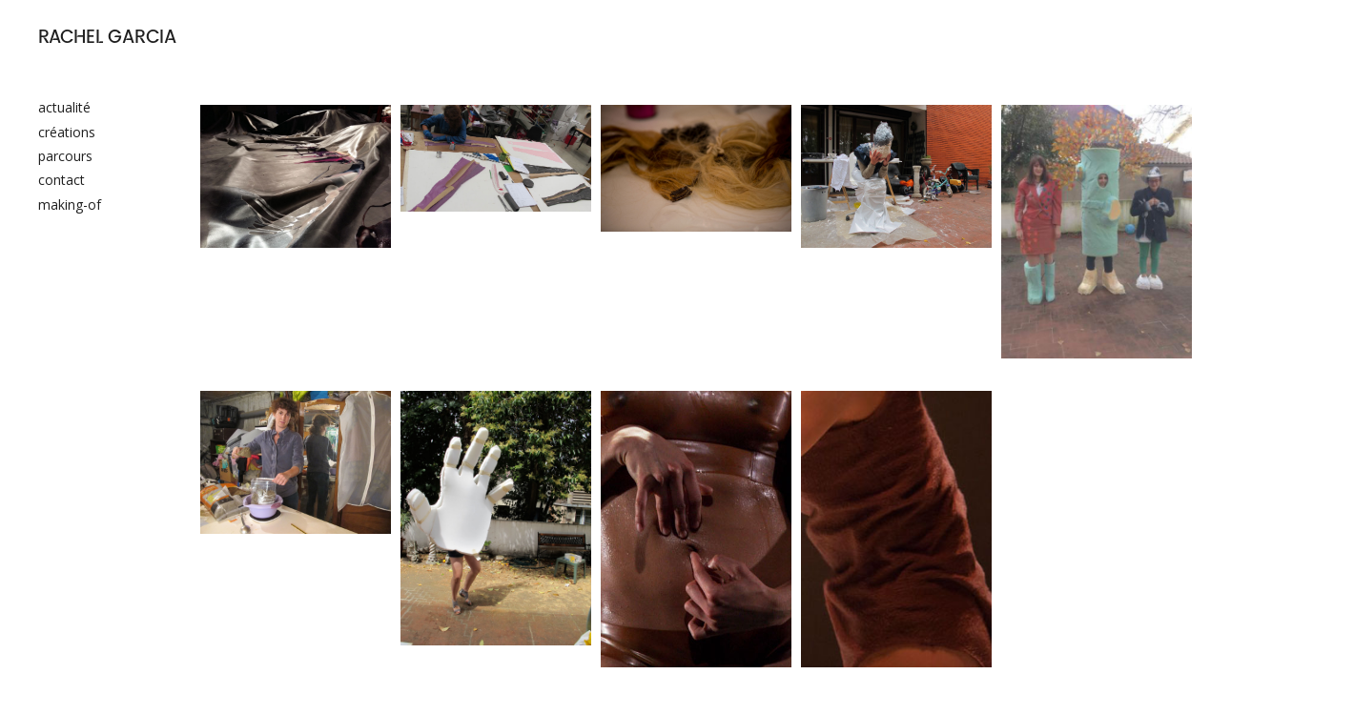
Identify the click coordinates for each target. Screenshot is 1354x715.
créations (66, 132)
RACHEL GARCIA (107, 39)
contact (61, 180)
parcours (65, 156)
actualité (64, 107)
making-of (69, 204)
